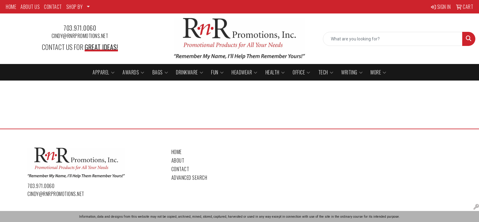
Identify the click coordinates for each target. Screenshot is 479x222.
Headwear (245, 72)
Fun (217, 72)
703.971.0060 (80, 27)
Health (275, 72)
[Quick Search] (393, 39)
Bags (160, 72)
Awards (133, 72)
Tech (326, 72)
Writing (352, 72)
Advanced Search (189, 177)
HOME (11, 6)
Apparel (104, 72)
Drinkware (189, 72)
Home (176, 152)
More (378, 72)
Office (301, 72)
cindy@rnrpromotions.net (80, 36)
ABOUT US (30, 6)
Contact (180, 169)
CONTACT (53, 6)
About (178, 160)
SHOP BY (74, 6)
